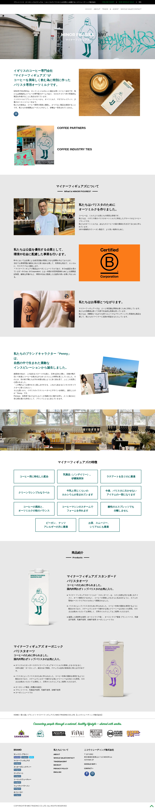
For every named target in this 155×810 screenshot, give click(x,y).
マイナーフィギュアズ (22, 761)
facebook (17, 757)
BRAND (88, 9)
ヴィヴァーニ (18, 773)
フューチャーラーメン (22, 786)
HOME (16, 715)
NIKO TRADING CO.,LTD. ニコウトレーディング (33, 9)
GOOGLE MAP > (90, 764)
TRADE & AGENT (110, 9)
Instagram (25, 757)
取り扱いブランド (28, 715)
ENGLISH (57, 772)
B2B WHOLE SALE (126, 2)
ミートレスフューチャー (22, 779)
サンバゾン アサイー (21, 754)
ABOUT (97, 9)
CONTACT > (88, 768)
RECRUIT (57, 765)
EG (140, 2)
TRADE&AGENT (60, 762)
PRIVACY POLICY (61, 769)
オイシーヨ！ (18, 792)
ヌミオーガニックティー (22, 767)
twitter (31, 757)
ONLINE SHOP (108, 2)
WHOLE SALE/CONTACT (131, 9)
